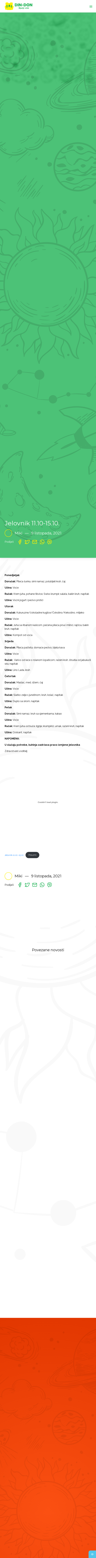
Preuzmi (32, 855)
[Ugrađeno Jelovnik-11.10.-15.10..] (48, 802)
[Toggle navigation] (91, 6)
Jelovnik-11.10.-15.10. (14, 855)
